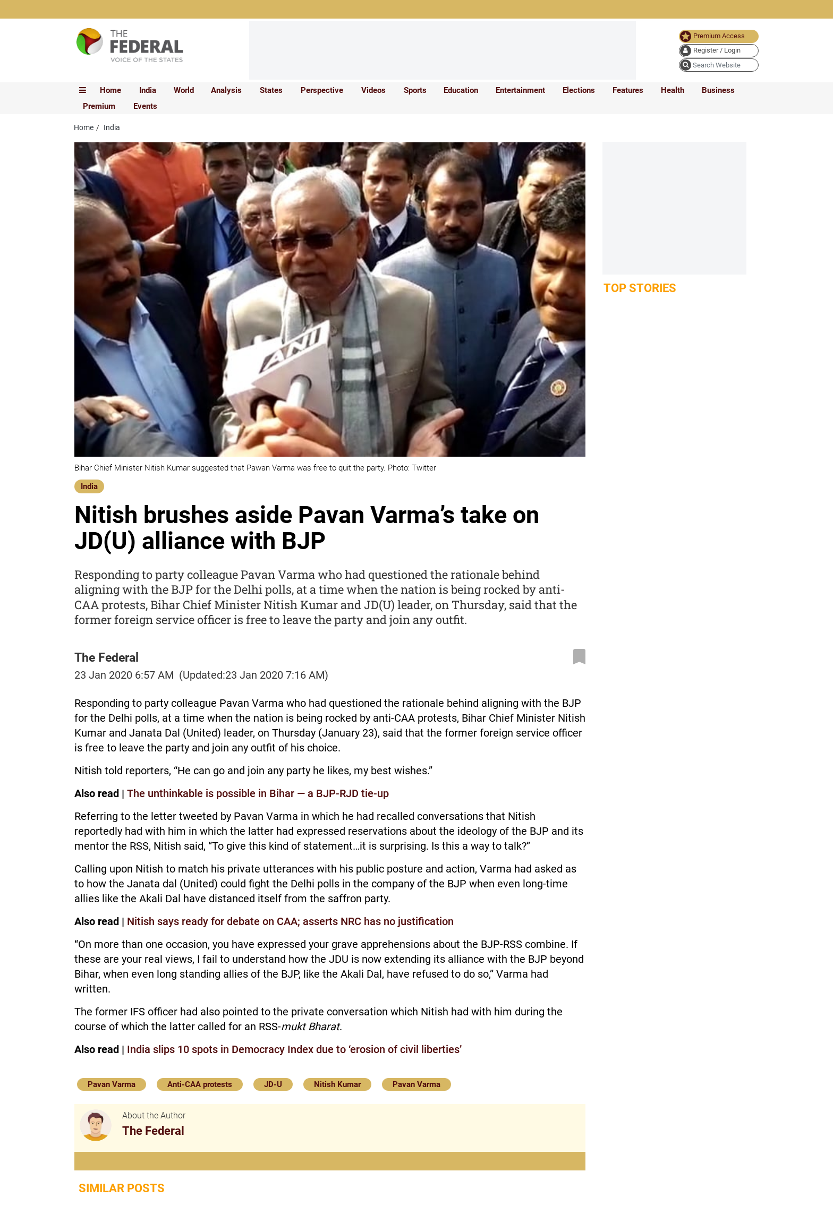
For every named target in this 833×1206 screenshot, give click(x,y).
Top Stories (640, 288)
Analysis (226, 90)
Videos (373, 90)
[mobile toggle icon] (82, 90)
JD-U (273, 1084)
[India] (89, 485)
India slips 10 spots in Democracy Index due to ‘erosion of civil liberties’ (294, 1049)
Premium (99, 106)
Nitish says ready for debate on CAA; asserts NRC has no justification (290, 921)
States (271, 90)
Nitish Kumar (337, 1084)
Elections (579, 90)
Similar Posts (122, 1188)
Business (718, 90)
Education (461, 90)
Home (110, 90)
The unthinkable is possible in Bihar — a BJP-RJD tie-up (258, 793)
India (147, 90)
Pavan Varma (111, 1084)
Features (628, 90)
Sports (415, 90)
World (184, 90)
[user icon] (719, 50)
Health (672, 90)
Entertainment (520, 90)
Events (145, 106)
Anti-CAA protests (199, 1084)
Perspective (322, 90)
